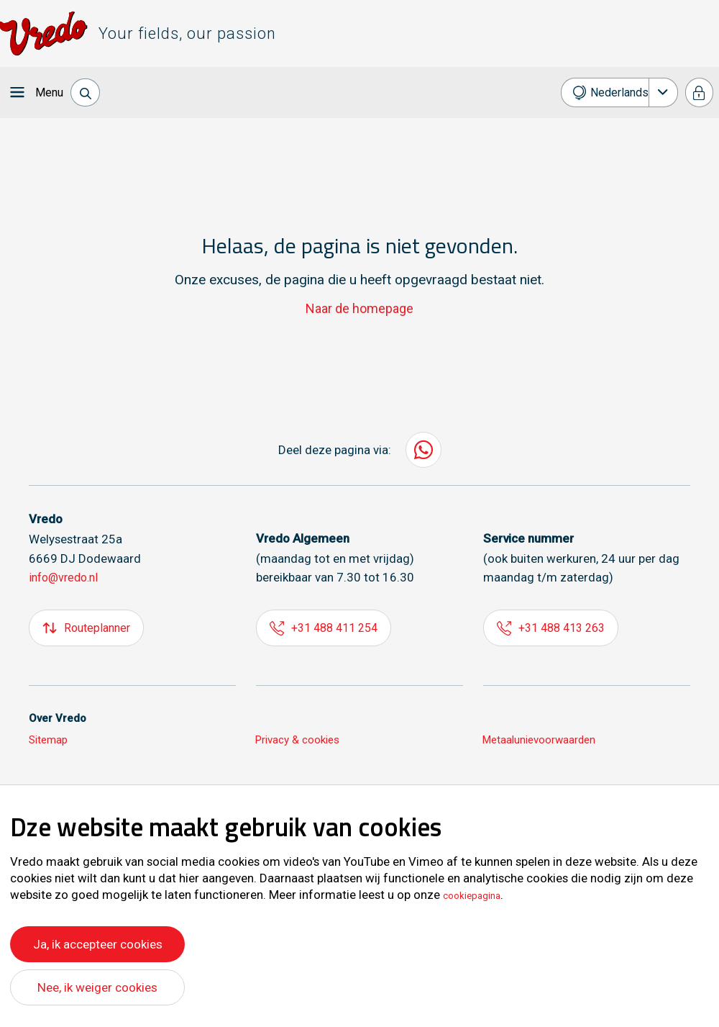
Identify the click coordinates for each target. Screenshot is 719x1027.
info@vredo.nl (66, 577)
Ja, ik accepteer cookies (97, 940)
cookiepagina (479, 892)
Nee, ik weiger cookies (98, 987)
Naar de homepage (360, 308)
